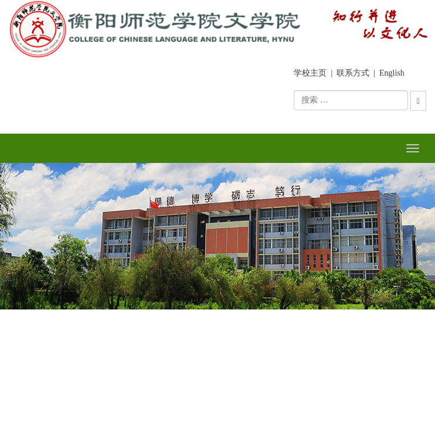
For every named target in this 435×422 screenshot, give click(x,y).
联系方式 (353, 73)
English (392, 73)
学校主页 (310, 73)
